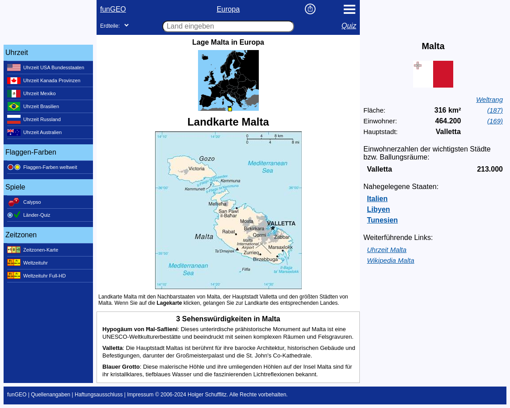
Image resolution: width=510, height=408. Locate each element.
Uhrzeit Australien (34, 132)
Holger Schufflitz (207, 394)
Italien (377, 198)
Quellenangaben (50, 394)
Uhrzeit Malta (386, 249)
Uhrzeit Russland (34, 119)
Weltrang (489, 99)
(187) (495, 110)
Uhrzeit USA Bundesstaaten (45, 67)
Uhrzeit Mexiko (31, 93)
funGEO (113, 9)
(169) (495, 121)
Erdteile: (110, 26)
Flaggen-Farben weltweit (42, 167)
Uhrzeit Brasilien (33, 106)
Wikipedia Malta (390, 260)
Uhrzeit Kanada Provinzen (43, 80)
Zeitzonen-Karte (32, 249)
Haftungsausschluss (98, 394)
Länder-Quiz (29, 215)
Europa (228, 9)
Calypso (24, 202)
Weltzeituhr (27, 262)
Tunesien (382, 220)
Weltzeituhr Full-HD (36, 275)
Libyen (378, 209)
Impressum (140, 394)
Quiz (348, 25)
